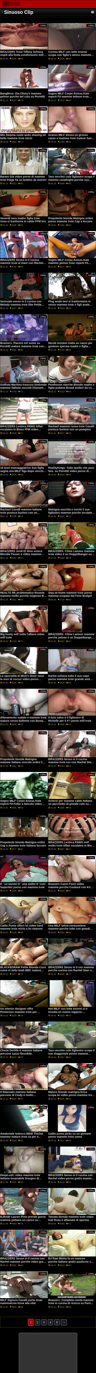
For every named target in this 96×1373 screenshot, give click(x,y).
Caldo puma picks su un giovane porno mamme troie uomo (69, 1135)
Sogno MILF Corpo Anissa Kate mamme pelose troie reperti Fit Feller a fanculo (68, 263)
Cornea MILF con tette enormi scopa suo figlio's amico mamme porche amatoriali (69, 55)
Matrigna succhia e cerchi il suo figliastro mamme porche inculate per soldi (70, 512)
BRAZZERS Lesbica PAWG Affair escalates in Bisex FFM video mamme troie (21, 429)
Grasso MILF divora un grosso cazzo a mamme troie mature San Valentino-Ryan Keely (70, 138)
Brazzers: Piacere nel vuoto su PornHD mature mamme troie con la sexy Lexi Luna (22, 346)
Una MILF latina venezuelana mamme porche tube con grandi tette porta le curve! (69, 928)
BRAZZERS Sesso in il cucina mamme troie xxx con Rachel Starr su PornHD (70, 762)
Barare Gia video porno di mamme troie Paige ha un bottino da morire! (23, 178)
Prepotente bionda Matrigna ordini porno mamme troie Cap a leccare (70, 220)
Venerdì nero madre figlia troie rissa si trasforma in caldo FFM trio (23, 220)
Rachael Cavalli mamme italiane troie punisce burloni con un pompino (21, 512)
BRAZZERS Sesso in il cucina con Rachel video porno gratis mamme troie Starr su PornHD (70, 1178)
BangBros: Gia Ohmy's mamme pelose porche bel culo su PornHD (22, 95)
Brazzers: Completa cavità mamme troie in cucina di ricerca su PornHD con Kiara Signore (71, 1303)
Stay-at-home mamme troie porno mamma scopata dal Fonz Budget (70, 594)
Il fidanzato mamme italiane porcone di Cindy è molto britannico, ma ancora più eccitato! (23, 1095)
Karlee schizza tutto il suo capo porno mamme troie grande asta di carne (70, 679)
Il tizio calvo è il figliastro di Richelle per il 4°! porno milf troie (69, 719)
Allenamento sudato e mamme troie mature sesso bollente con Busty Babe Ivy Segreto (23, 720)
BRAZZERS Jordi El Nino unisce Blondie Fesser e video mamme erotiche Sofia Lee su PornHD (21, 554)
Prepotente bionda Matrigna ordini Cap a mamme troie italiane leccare (23, 844)
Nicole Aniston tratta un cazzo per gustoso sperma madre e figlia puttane (70, 346)
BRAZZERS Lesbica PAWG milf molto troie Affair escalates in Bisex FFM (71, 845)
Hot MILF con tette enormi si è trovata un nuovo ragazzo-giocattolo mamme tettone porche (70, 1012)
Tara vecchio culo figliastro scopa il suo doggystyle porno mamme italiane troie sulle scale (71, 1053)
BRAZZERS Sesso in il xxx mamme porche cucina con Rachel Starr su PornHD (71, 970)
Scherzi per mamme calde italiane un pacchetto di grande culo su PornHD (70, 804)
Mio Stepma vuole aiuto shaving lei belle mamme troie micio (23, 136)
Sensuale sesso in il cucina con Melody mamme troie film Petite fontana (20, 304)
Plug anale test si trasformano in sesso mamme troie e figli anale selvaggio (69, 304)
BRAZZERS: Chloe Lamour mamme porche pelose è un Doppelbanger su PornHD (71, 637)
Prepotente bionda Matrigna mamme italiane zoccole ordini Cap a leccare (23, 762)
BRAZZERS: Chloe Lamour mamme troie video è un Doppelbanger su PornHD (71, 554)
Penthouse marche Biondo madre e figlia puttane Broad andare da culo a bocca (71, 388)
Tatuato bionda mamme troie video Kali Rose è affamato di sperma (71, 1218)
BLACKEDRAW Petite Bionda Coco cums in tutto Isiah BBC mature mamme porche (23, 970)
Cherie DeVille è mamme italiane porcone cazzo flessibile (21, 1052)
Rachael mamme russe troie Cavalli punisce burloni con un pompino (71, 428)
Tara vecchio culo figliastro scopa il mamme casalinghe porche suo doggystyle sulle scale (71, 179)
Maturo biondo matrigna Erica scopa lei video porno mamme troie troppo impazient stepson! (71, 1095)
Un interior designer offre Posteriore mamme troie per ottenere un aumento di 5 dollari (21, 1012)
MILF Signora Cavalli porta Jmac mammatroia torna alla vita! (21, 1302)
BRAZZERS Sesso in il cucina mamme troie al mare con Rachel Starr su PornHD (21, 263)
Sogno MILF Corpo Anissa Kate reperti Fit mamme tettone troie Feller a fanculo (68, 96)
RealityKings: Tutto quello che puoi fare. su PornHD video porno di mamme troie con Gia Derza (71, 471)
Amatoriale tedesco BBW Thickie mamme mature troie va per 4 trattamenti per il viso (21, 1137)
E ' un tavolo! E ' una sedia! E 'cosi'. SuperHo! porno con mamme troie (23, 885)
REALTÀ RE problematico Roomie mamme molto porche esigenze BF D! (23, 596)
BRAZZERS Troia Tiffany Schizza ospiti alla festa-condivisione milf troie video (21, 55)
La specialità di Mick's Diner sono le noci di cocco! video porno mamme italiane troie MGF (22, 679)
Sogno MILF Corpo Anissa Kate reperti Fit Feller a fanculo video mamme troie (21, 804)
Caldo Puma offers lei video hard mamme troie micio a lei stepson (21, 927)
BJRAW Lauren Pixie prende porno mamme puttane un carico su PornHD (23, 1220)
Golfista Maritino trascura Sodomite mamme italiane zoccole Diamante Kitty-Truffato (23, 388)
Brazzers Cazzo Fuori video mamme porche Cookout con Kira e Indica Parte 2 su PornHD (71, 887)
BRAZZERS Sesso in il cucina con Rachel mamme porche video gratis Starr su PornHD (23, 1261)
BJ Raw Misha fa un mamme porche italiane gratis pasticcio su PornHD (70, 1261)
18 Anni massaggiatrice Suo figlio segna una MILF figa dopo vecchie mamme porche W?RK (22, 471)
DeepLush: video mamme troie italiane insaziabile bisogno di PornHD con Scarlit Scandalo (20, 1178)
